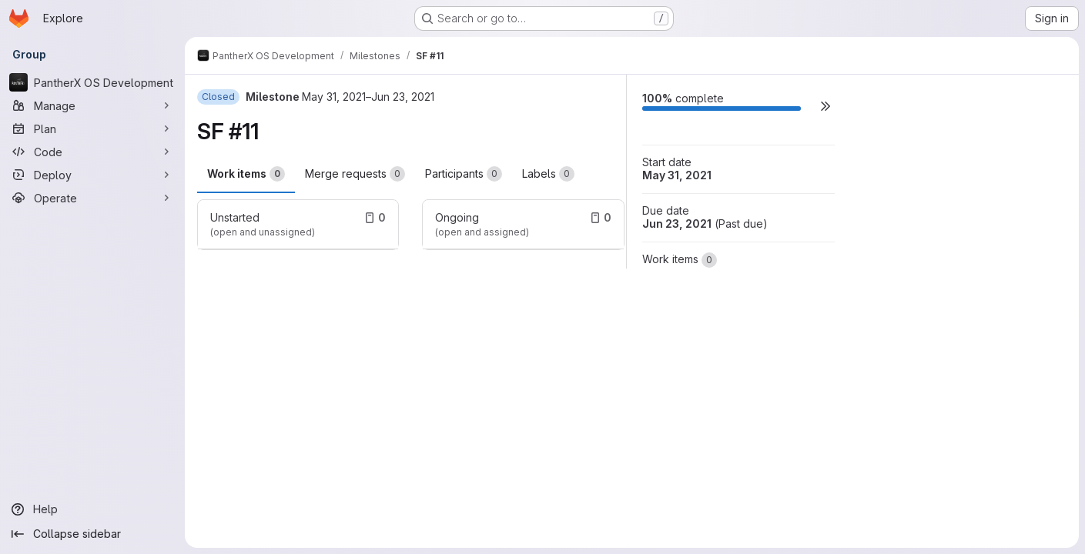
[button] (825, 106)
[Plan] (92, 128)
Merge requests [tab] (355, 174)
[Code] (92, 151)
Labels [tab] (548, 174)
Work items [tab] (246, 174)
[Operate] (92, 198)
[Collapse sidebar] (92, 534)
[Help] (92, 509)
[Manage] (92, 105)
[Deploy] (92, 174)
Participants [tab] (463, 174)
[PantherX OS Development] (92, 82)
